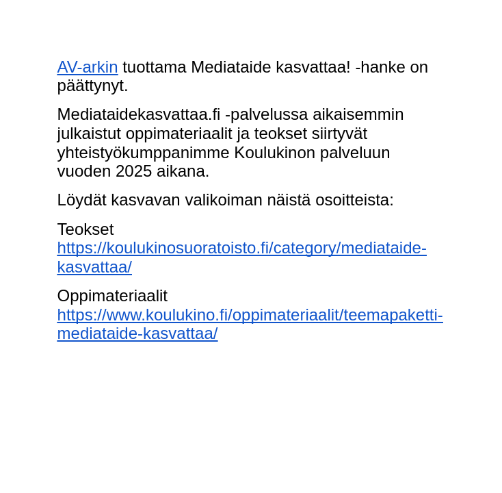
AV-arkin (87, 67)
